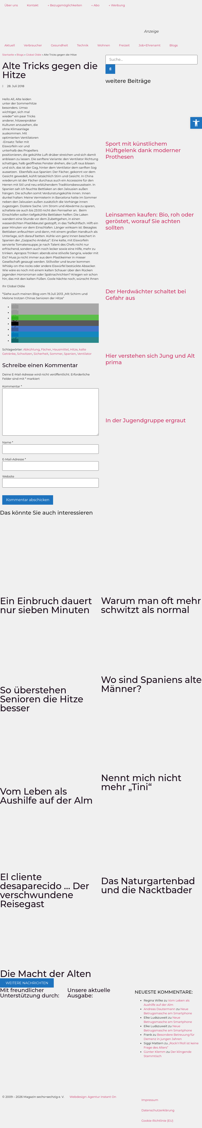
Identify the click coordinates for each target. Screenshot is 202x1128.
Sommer (56, 353)
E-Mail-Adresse (14, 459)
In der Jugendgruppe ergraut (145, 420)
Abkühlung (31, 349)
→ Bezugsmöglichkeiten (64, 5)
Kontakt (32, 5)
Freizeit (124, 45)
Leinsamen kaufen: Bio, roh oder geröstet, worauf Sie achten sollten (149, 221)
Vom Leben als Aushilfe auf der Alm (46, 796)
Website (8, 476)
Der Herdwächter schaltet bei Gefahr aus (145, 294)
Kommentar (12, 386)
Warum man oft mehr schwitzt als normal (151, 605)
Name (7, 442)
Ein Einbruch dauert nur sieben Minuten (46, 605)
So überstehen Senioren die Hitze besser (41, 699)
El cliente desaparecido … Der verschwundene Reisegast (44, 890)
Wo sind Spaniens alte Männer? (151, 684)
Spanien (70, 353)
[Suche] (110, 69)
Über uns (11, 5)
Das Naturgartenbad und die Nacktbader (148, 885)
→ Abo (95, 5)
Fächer (46, 349)
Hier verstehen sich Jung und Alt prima (150, 359)
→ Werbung (116, 5)
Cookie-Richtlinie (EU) (157, 1120)
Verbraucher (33, 45)
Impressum (149, 1100)
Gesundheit (59, 45)
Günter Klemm (155, 1051)
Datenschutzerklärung (158, 1110)
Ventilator (84, 353)
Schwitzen (24, 353)
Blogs (174, 45)
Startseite (8, 54)
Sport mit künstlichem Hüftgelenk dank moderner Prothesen (143, 150)
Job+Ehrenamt (150, 45)
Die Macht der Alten (45, 973)
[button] (14, 307)
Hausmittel (60, 349)
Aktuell (9, 45)
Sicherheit (41, 353)
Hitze (74, 349)
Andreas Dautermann (159, 1009)
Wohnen (103, 45)
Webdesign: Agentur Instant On (93, 1097)
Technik (82, 45)
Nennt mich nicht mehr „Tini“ (141, 782)
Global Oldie (33, 54)
